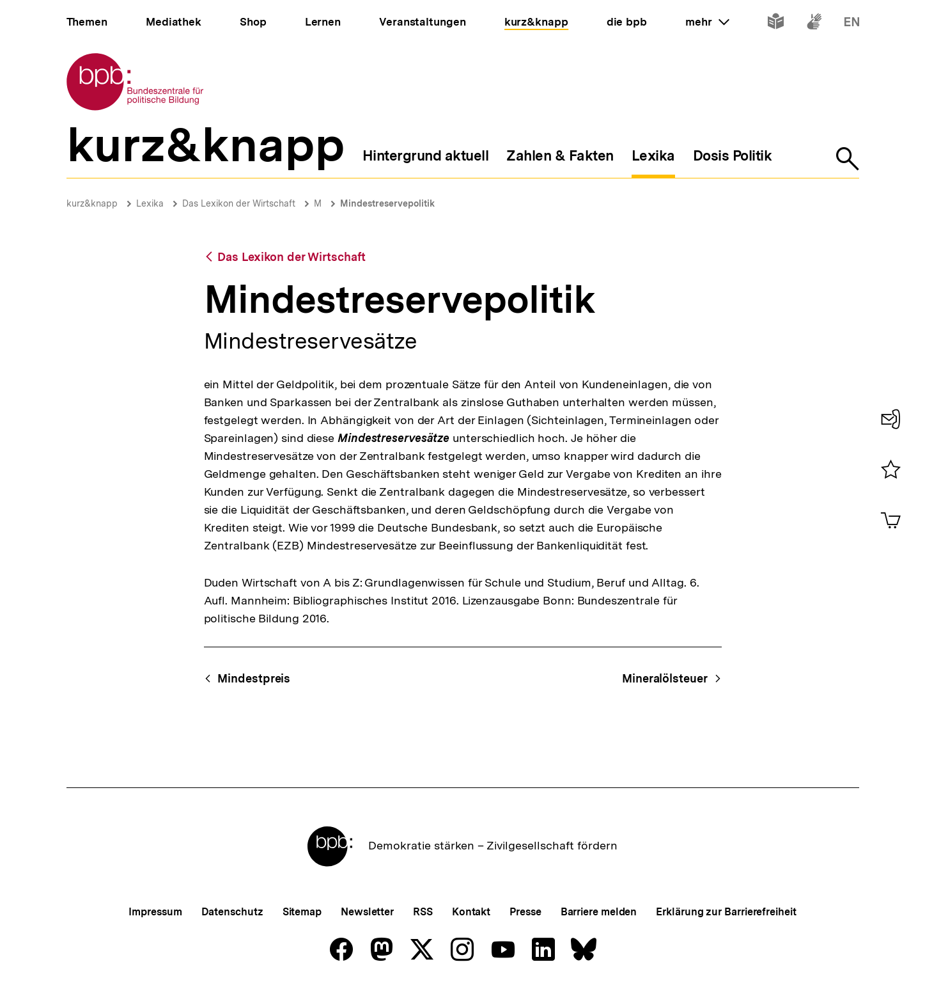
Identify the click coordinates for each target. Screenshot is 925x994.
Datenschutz (232, 912)
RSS (423, 912)
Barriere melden (599, 912)
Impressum (155, 912)
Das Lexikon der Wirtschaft (238, 203)
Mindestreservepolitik (387, 203)
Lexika (150, 203)
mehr (707, 21)
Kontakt (471, 912)
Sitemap (302, 912)
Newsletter (367, 912)
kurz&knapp (92, 203)
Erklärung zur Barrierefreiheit (726, 912)
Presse (525, 912)
